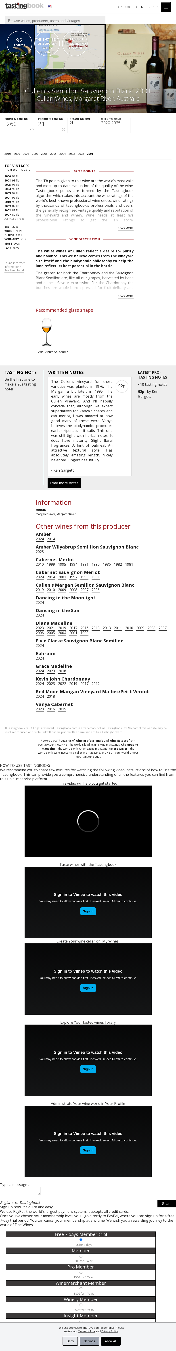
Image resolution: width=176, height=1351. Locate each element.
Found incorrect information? (14, 267)
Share (167, 1205)
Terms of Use (86, 1331)
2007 (35, 154)
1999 (51, 564)
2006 (44, 154)
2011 (118, 627)
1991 (84, 564)
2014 (51, 538)
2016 (84, 627)
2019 (40, 589)
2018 (62, 670)
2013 (107, 627)
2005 (53, 154)
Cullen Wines (54, 98)
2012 (96, 683)
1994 (73, 564)
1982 (118, 564)
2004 (62, 154)
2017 (73, 627)
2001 (90, 154)
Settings (89, 1341)
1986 (107, 564)
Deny (70, 1341)
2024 (40, 538)
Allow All (111, 1341)
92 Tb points (85, 171)
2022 (62, 683)
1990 (96, 564)
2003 (72, 154)
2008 (26, 154)
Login (139, 7)
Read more (126, 228)
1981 (129, 564)
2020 (40, 709)
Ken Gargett (148, 394)
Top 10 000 (122, 7)
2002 (81, 154)
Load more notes (64, 483)
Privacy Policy (109, 1331)
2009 (17, 154)
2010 (7, 154)
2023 (40, 551)
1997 (73, 577)
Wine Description (84, 239)
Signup (153, 7)
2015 (96, 627)
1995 (62, 564)
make (9, 384)
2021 (51, 627)
